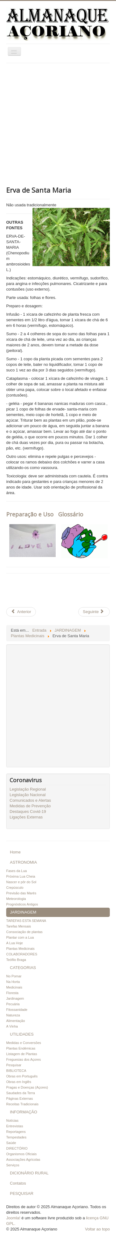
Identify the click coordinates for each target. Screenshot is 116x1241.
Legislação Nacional (27, 794)
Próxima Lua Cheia (20, 876)
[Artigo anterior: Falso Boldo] (21, 611)
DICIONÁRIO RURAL (29, 1173)
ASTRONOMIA (23, 862)
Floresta (12, 993)
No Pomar (14, 976)
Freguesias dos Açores (23, 1059)
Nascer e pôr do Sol (21, 882)
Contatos (18, 1183)
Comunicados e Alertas (30, 800)
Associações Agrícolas (23, 1159)
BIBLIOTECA (16, 1070)
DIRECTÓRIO (17, 1148)
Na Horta (13, 982)
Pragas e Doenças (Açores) (27, 1087)
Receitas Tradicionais (22, 1104)
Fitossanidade (17, 1009)
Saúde (11, 1143)
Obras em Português (22, 1076)
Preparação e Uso (30, 514)
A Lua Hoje (14, 943)
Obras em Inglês (18, 1082)
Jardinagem (15, 998)
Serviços (12, 1165)
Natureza (13, 1015)
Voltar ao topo (97, 1229)
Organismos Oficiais (21, 1154)
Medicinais (14, 987)
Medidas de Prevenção (30, 806)
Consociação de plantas (24, 932)
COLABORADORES (21, 954)
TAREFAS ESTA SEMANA (26, 921)
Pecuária (12, 1004)
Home (15, 852)
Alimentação (15, 1021)
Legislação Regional (28, 789)
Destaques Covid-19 (28, 811)
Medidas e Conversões (23, 1043)
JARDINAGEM (23, 912)
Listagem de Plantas (21, 1054)
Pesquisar (13, 1065)
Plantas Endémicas (20, 1048)
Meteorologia (16, 899)
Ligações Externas (26, 817)
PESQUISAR (21, 1193)
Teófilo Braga (16, 960)
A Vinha (12, 1026)
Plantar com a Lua (20, 937)
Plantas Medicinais (20, 948)
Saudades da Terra (20, 1093)
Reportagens (16, 1132)
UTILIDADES (22, 1034)
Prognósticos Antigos (22, 904)
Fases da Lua (16, 871)
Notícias (12, 1120)
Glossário (70, 514)
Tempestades (16, 1137)
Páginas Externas (19, 1098)
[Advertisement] (58, 124)
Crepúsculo (15, 887)
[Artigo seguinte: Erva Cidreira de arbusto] (94, 611)
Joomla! (13, 1218)
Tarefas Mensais (18, 926)
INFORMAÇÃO (23, 1112)
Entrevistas (14, 1126)
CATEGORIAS (23, 967)
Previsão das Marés (21, 893)
